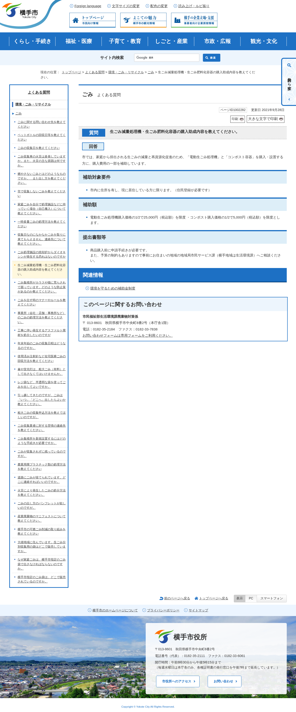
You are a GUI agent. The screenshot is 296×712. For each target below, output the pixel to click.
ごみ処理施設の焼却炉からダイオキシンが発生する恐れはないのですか (42, 254)
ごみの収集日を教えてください (39, 148)
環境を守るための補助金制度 (112, 288)
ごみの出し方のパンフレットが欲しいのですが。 (42, 506)
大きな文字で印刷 (263, 119)
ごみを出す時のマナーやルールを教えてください (42, 302)
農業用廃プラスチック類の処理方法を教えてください (42, 467)
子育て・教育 (125, 41)
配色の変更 (159, 6)
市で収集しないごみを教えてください (42, 194)
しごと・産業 (171, 41)
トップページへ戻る (213, 598)
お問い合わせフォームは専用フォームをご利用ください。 (128, 335)
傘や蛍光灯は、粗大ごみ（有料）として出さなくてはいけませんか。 (42, 371)
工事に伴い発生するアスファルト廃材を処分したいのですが (42, 333)
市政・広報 (217, 41)
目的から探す (289, 82)
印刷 (235, 119)
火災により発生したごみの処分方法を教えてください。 (42, 493)
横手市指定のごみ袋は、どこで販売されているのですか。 (42, 579)
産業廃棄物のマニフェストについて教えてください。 (42, 519)
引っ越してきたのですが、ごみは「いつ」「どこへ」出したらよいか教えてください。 (42, 399)
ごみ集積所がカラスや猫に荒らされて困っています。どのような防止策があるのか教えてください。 (42, 287)
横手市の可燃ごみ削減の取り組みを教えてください (42, 531)
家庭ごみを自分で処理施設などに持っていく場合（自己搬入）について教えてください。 (42, 209)
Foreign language (87, 6)
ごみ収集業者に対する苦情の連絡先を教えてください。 (42, 428)
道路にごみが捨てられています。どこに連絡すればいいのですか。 (42, 480)
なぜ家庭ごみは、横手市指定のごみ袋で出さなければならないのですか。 (42, 564)
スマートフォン (271, 598)
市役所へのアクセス (176, 681)
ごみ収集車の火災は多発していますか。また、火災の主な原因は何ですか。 (42, 161)
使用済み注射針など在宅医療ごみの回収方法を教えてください (42, 358)
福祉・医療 (78, 41)
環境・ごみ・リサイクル (126, 72)
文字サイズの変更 (126, 6)
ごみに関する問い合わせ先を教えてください (42, 124)
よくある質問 (95, 72)
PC (251, 598)
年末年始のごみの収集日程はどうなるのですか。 (42, 346)
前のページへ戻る (177, 598)
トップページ (71, 72)
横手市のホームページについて (115, 610)
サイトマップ (198, 610)
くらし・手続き (32, 41)
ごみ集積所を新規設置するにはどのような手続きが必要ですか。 (42, 441)
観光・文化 (263, 41)
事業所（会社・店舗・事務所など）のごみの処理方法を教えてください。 (42, 317)
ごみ (151, 72)
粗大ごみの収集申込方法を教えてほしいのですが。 (42, 415)
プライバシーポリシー (163, 610)
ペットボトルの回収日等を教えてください (42, 137)
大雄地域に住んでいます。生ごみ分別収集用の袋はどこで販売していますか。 (42, 546)
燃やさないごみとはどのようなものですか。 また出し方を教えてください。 (42, 178)
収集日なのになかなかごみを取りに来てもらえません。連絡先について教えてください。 (42, 239)
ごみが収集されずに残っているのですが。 (42, 454)
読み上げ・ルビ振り (194, 6)
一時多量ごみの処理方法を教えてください (42, 224)
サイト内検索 (112, 57)
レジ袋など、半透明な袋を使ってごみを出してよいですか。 (42, 384)
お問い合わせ (223, 681)
